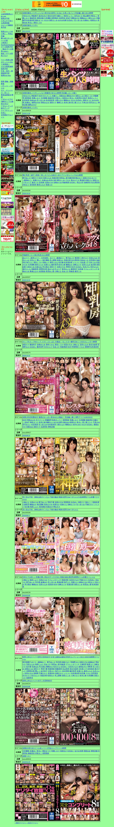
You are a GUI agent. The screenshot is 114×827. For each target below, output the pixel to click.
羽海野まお (74, 662)
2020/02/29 (26, 762)
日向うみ (92, 262)
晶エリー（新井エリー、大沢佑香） (36, 258)
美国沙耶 (55, 178)
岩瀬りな (88, 180)
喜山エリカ (75, 180)
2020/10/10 (26, 193)
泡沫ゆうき (84, 260)
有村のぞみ (48, 504)
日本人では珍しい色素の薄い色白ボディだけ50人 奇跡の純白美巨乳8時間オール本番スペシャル (58, 577)
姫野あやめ (36, 102)
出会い (3, 113)
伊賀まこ (93, 16)
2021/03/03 (26, 31)
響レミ (39, 260)
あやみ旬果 (62, 20)
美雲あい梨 (63, 178)
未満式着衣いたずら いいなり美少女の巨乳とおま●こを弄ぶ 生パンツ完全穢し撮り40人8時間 (57, 13)
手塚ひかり (89, 504)
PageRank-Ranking (7, 45)
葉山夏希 (86, 16)
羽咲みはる (45, 102)
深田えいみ (53, 20)
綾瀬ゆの (44, 582)
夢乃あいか (26, 178)
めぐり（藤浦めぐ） (57, 258)
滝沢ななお (94, 267)
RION (41, 96)
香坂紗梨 (60, 582)
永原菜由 (42, 271)
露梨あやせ (75, 18)
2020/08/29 (26, 435)
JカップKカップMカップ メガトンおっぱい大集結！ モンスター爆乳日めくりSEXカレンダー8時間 (59, 342)
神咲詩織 (40, 18)
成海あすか (82, 667)
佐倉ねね (33, 100)
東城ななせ (34, 271)
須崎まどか (77, 265)
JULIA (46, 20)
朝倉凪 (71, 271)
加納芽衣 (87, 182)
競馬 (2, 81)
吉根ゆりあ (57, 182)
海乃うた (29, 262)
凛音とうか (37, 22)
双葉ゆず (49, 507)
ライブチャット (7, 110)
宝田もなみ (47, 178)
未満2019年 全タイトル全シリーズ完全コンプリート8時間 (44, 748)
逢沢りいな (26, 269)
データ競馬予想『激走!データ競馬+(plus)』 (7, 49)
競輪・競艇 (9, 81)
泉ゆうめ (50, 269)
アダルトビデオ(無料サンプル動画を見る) (7, 101)
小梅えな (58, 271)
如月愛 (93, 265)
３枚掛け (4, 43)
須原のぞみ (87, 178)
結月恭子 (44, 671)
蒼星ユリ (90, 664)
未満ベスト (26, 756)
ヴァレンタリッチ (90, 269)
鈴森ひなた (37, 180)
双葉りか (49, 185)
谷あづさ (65, 271)
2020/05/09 (26, 595)
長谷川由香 (93, 344)
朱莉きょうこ (69, 16)
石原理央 (61, 18)
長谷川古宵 (51, 16)
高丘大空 (80, 182)
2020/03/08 (26, 686)
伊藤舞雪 (48, 420)
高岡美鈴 (54, 18)
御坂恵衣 (33, 18)
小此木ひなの (74, 580)
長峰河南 (71, 178)
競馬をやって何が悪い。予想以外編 (7, 34)
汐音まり (25, 185)
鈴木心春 (67, 102)
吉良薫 (41, 182)
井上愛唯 (53, 260)
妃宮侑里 (25, 100)
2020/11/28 (26, 113)
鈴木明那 (65, 671)
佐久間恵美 (95, 182)
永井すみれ (76, 424)
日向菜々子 (84, 262)
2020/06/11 (26, 515)
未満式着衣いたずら (30, 25)
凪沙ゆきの (43, 16)
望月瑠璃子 (26, 662)
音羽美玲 (33, 185)
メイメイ (76, 262)
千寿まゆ (85, 102)
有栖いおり (36, 98)
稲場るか (93, 20)
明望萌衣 (75, 347)
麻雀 (2, 84)
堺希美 (68, 267)
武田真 (50, 584)
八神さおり (84, 258)
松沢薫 (61, 262)
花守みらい (93, 102)
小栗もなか (91, 18)
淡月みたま (78, 16)
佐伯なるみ (93, 258)
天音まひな (26, 16)
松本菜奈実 (30, 20)
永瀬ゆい (86, 20)
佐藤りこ (59, 16)
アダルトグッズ (7, 106)
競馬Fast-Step (6, 75)
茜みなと (78, 178)
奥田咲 (77, 258)
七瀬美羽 (25, 504)
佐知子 (68, 18)
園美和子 (74, 269)
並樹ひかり (59, 673)
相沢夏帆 (45, 260)
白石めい (70, 20)
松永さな (86, 267)
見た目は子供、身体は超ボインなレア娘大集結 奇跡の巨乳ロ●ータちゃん (50, 509)
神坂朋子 (34, 16)
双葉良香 (95, 502)
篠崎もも (60, 102)
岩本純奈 (90, 669)
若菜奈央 (51, 673)
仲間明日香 (43, 269)
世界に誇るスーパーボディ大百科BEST (37, 681)
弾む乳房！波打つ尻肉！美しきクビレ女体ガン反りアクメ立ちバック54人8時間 (52, 175)
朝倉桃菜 (65, 182)
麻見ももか (41, 185)
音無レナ (45, 262)
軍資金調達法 (6, 95)
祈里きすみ (68, 344)
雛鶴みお (83, 18)
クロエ (67, 180)
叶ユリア (28, 182)
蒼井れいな (66, 269)
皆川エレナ (35, 675)
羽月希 (37, 582)
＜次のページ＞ (32, 823)
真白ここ (88, 502)
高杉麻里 (42, 507)
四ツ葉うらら (76, 102)
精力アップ (5, 108)
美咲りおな (54, 262)
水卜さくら (47, 96)
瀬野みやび (32, 105)
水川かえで (48, 347)
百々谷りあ (78, 20)
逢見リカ (35, 182)
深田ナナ (53, 102)
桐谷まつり (39, 20)
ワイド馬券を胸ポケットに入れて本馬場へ (7, 62)
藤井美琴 (54, 265)
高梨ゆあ (62, 96)
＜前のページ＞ (20, 823)
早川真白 (45, 267)
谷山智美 (65, 669)
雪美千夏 (50, 502)
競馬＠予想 (5, 18)
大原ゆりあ (48, 182)
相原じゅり (34, 507)
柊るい (30, 22)
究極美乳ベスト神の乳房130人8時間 (36, 255)
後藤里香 (34, 269)
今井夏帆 (47, 18)
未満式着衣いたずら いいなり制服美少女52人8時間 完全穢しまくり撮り (49, 93)
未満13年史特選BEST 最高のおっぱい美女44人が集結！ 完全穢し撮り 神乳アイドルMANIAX (57, 417)
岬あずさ (56, 507)
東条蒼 (82, 180)
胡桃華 (87, 347)
